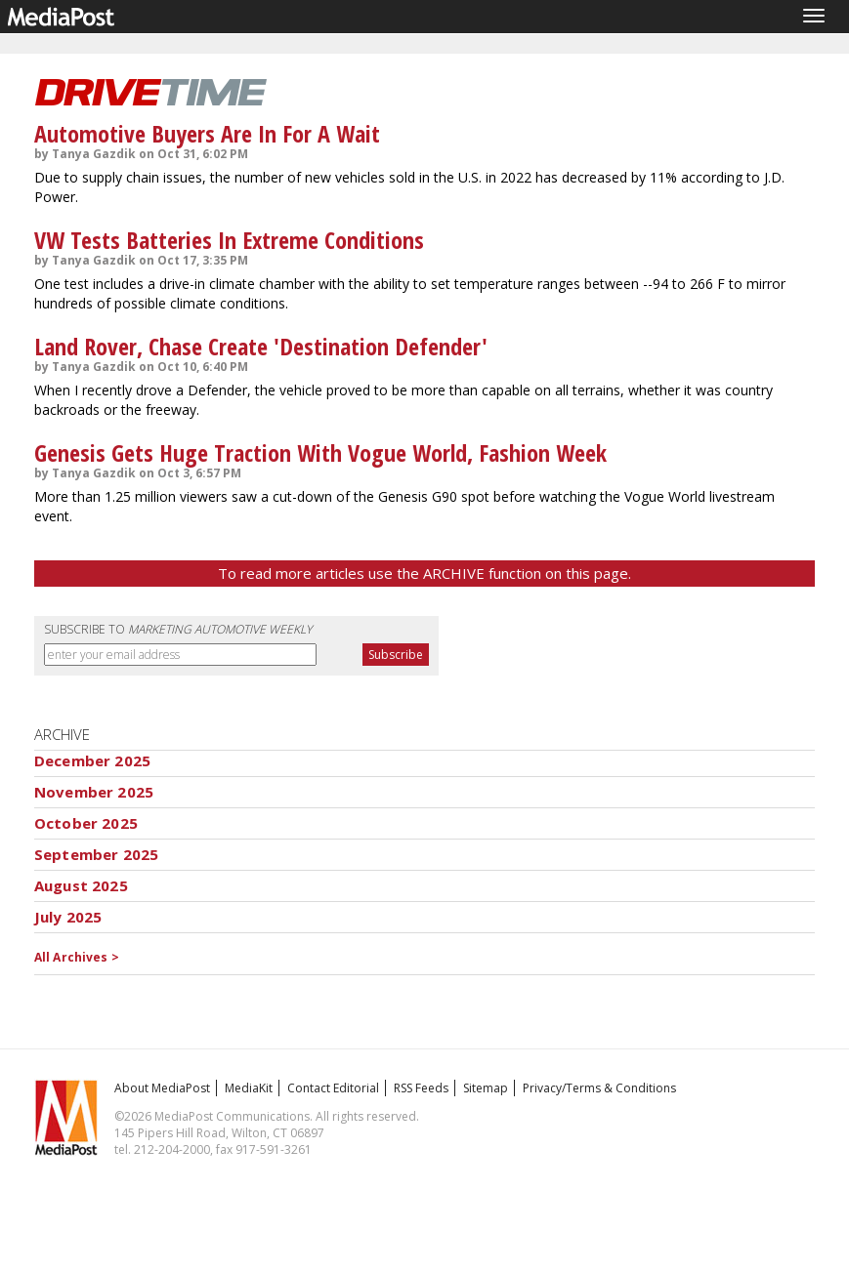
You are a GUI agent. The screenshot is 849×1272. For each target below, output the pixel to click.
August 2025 (81, 885)
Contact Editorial (333, 1088)
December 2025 (92, 760)
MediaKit (249, 1088)
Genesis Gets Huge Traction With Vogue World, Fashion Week (320, 452)
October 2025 (86, 823)
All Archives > (76, 957)
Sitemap (485, 1088)
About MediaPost (162, 1088)
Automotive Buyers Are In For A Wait (207, 133)
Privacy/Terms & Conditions (599, 1088)
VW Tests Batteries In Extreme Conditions (229, 240)
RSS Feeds (421, 1088)
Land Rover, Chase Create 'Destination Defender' (261, 346)
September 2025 (96, 854)
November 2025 (93, 791)
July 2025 (68, 916)
